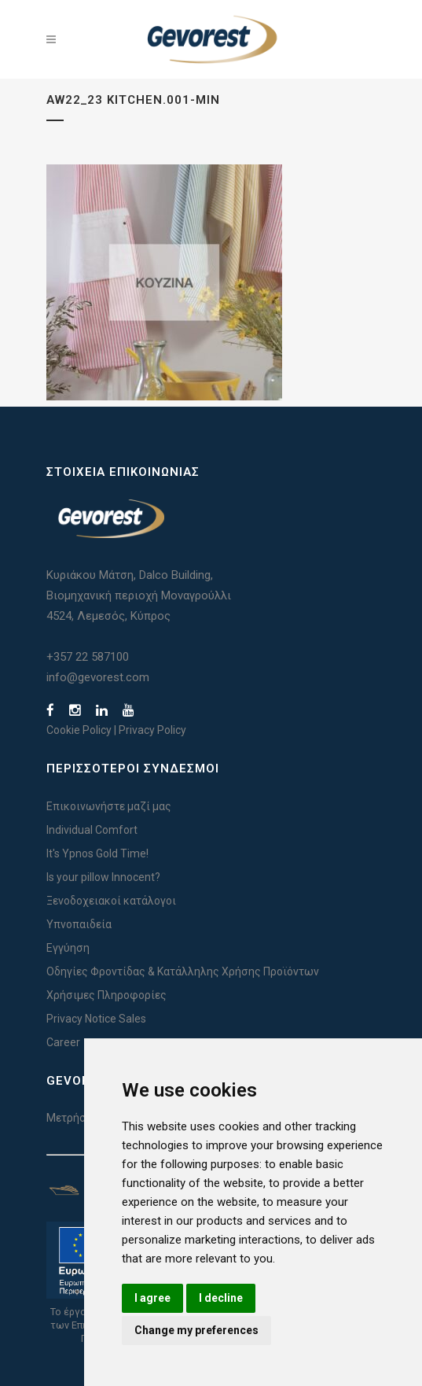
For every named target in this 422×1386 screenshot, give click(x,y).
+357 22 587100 (87, 657)
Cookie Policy (79, 730)
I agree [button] (152, 1298)
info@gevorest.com (97, 677)
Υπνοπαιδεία (79, 924)
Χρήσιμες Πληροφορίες (106, 995)
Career (63, 1042)
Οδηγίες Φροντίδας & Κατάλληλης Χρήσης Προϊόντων (182, 971)
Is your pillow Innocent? (103, 877)
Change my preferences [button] (196, 1330)
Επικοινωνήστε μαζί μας (108, 806)
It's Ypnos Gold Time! (97, 853)
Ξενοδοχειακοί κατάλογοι (111, 900)
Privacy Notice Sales (96, 1018)
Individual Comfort (92, 830)
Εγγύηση (68, 948)
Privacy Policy (152, 730)
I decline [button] (221, 1298)
